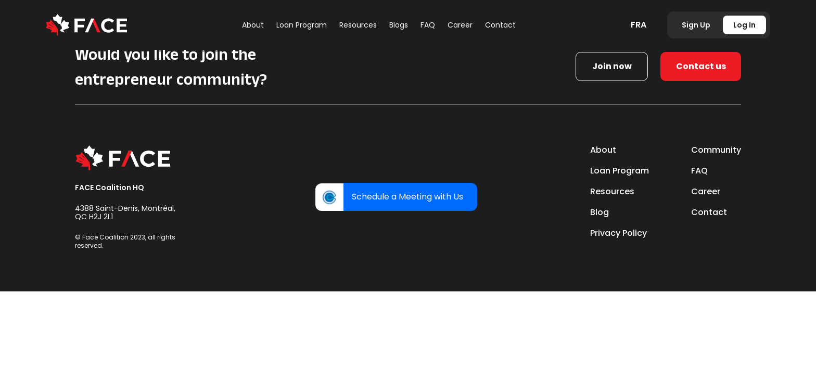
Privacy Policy (618, 233)
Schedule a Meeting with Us (407, 197)
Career (460, 25)
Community (716, 150)
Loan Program (301, 25)
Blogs (398, 25)
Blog (599, 212)
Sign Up (696, 25)
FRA (638, 25)
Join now (612, 66)
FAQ (427, 25)
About (253, 25)
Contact (500, 25)
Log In (744, 25)
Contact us (701, 66)
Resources (358, 25)
